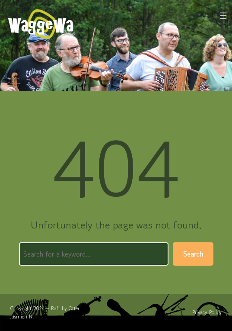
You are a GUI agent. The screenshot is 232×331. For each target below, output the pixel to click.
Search (193, 254)
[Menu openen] (223, 15)
